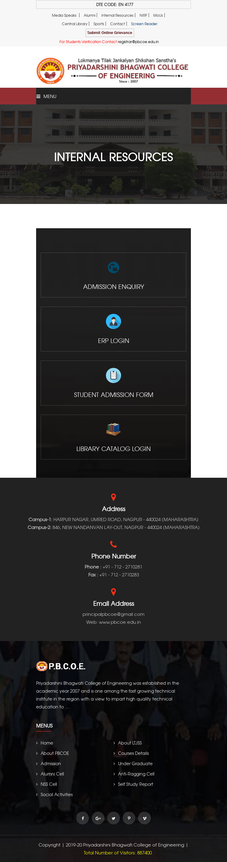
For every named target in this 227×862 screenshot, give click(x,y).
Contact (117, 23)
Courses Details (131, 753)
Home (44, 743)
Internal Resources (117, 15)
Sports (98, 23)
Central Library (74, 23)
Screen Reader (144, 23)
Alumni (89, 15)
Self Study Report (133, 784)
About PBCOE (52, 753)
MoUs (158, 15)
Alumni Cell (50, 774)
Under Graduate (133, 763)
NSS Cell (46, 784)
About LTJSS (128, 743)
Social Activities (54, 794)
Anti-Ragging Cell (134, 774)
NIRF (143, 15)
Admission (48, 763)
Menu (46, 96)
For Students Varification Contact (109, 41)
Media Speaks (64, 15)
